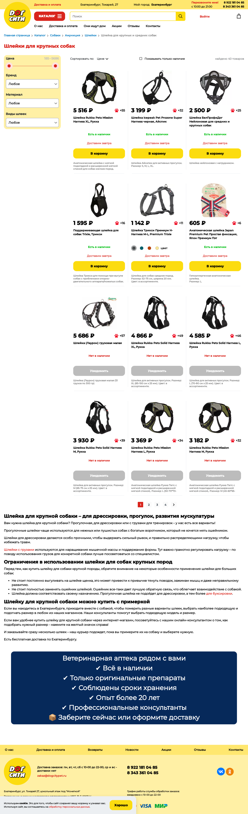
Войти (205, 16)
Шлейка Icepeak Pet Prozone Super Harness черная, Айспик (156, 119)
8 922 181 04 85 (234, 2)
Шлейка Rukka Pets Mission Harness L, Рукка (151, 449)
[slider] (9, 65)
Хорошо (121, 805)
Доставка (47, 4)
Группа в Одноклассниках (230, 772)
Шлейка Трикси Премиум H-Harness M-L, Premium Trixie (152, 232)
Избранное (221, 17)
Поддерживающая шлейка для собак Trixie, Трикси (96, 232)
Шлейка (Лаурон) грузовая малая (97, 343)
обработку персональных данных (69, 806)
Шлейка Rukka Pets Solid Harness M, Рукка (97, 449)
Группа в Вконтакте (221, 772)
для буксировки (219, 593)
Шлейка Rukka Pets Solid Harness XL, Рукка (155, 345)
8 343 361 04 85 (233, 6)
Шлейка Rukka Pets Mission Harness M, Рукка (209, 449)
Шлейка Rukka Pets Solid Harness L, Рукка (215, 345)
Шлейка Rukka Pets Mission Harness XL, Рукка (93, 119)
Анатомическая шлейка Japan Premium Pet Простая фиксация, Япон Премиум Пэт (213, 234)
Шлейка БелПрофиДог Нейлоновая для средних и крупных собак (209, 121)
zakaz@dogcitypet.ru (51, 775)
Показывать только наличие (165, 58)
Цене (100, 58)
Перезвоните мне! (204, 2)
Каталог (47, 16)
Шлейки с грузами (19, 550)
